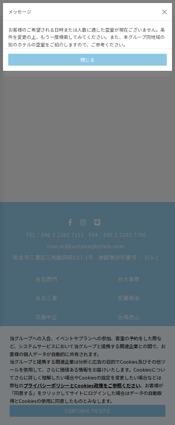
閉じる (87, 59)
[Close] (164, 12)
